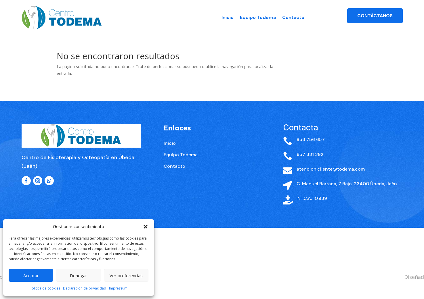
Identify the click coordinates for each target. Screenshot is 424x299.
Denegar (78, 275)
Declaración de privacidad (84, 288)
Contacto (293, 17)
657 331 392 (310, 164)
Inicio (227, 17)
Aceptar (31, 275)
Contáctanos (375, 16)
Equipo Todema (258, 17)
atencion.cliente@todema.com (331, 178)
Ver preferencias (126, 275)
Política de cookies (45, 288)
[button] (145, 226)
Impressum (118, 288)
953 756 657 (311, 149)
